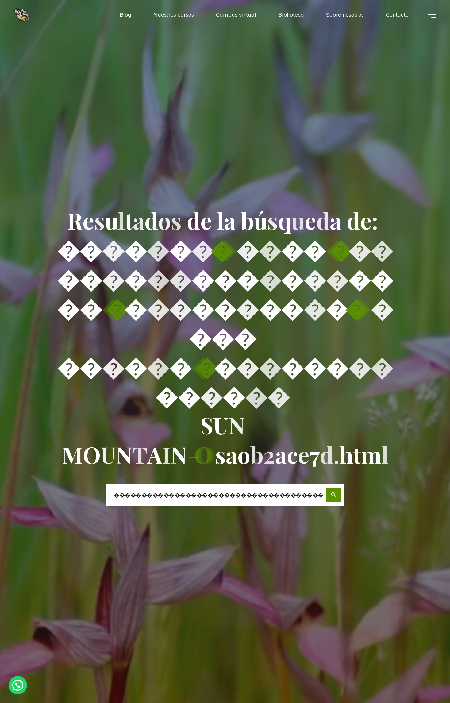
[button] (18, 685)
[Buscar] (333, 495)
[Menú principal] (430, 15)
